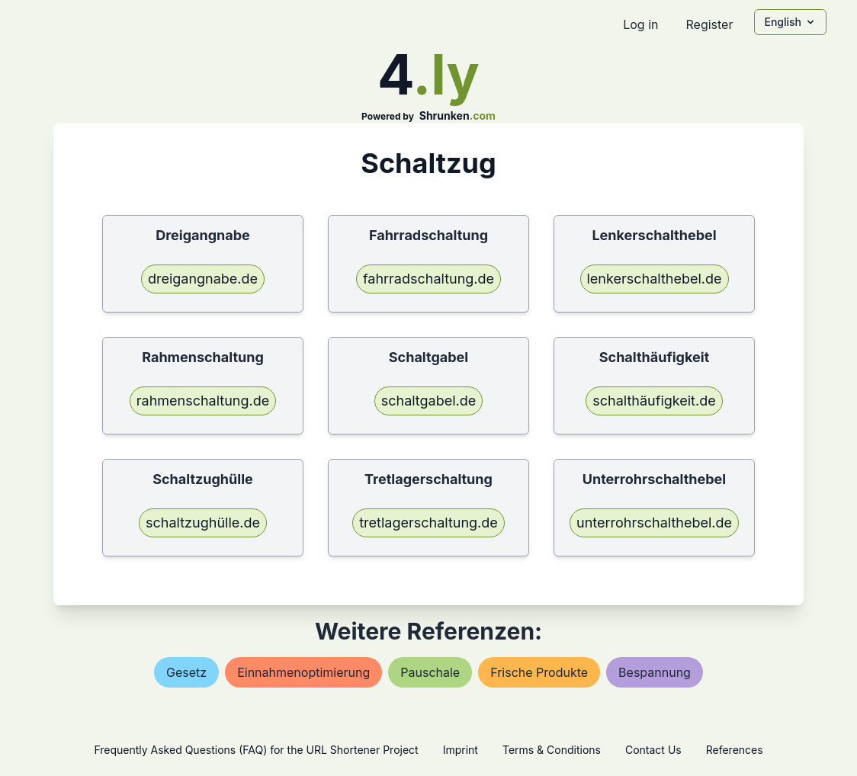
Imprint (460, 749)
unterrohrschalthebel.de (654, 523)
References (734, 749)
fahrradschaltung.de (428, 279)
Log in (640, 24)
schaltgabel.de (429, 401)
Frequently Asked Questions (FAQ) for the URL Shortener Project (256, 749)
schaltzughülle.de (203, 523)
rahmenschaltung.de (203, 401)
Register (709, 24)
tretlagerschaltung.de (428, 523)
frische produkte (539, 672)
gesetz (186, 672)
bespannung (654, 672)
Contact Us (653, 749)
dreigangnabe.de (203, 279)
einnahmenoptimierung (303, 672)
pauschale (430, 672)
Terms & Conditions (551, 749)
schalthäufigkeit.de (653, 401)
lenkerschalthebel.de (654, 279)
